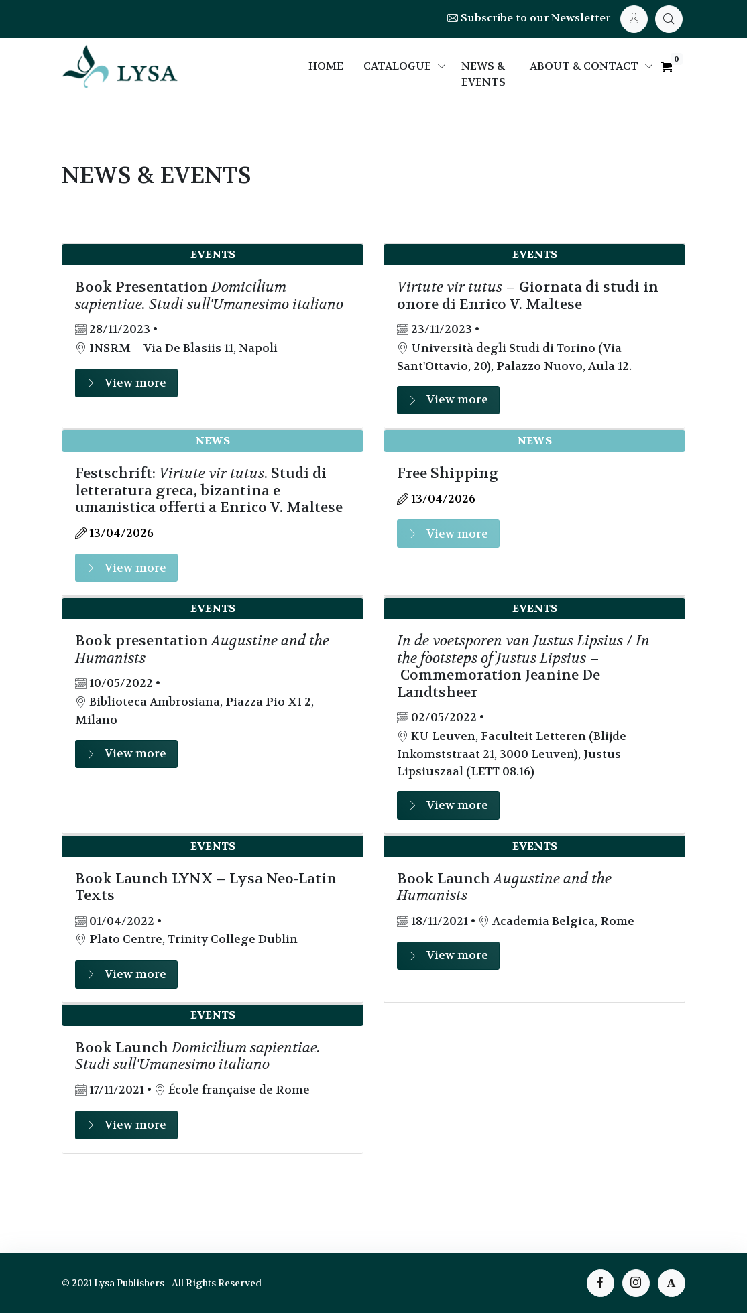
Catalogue (397, 66)
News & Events (483, 74)
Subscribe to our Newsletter (528, 18)
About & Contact (584, 66)
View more (126, 383)
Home (325, 66)
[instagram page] (636, 1283)
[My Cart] (669, 19)
